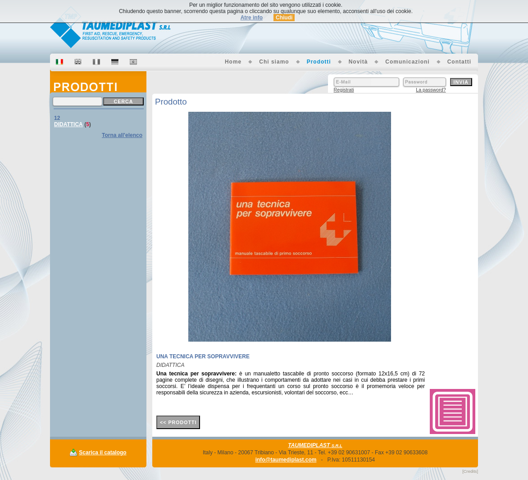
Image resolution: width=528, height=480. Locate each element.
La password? (431, 89)
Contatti (459, 62)
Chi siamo (274, 62)
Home (233, 62)
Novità (358, 62)
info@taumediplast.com (286, 460)
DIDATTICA (68, 124)
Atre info (252, 17)
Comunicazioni (407, 62)
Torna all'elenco (122, 135)
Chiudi (284, 17)
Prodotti (319, 62)
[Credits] (470, 471)
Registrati (344, 89)
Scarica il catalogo (102, 452)
